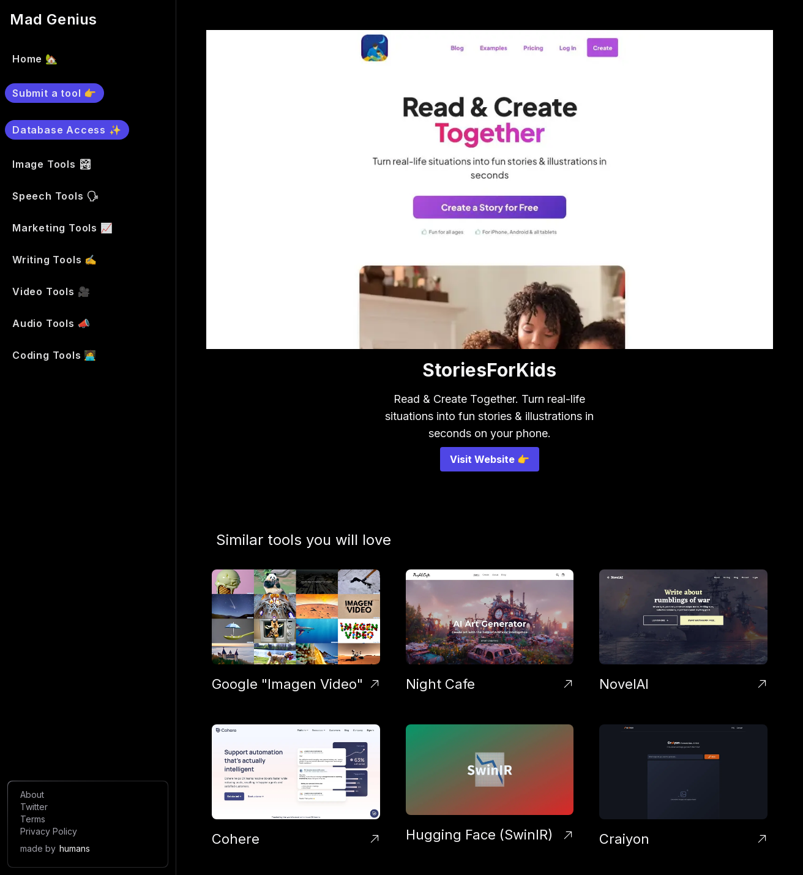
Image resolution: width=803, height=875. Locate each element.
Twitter (34, 807)
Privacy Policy (48, 831)
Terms (32, 819)
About (32, 794)
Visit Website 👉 (489, 459)
